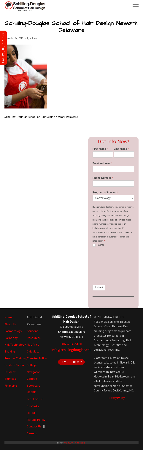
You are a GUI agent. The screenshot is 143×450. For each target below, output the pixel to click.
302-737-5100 (71, 344)
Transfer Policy (37, 358)
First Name (100, 148)
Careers (32, 433)
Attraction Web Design (75, 442)
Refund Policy (36, 420)
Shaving (9, 351)
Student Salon (14, 365)
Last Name (121, 148)
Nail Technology (15, 345)
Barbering (11, 338)
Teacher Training (15, 358)
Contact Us (34, 426)
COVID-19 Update (71, 362)
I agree (98, 245)
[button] (136, 6)
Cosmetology (13, 331)
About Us (10, 324)
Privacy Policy (116, 398)
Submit (99, 287)
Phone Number (103, 177)
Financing (10, 386)
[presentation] (108, 265)
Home (8, 317)
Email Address (102, 163)
